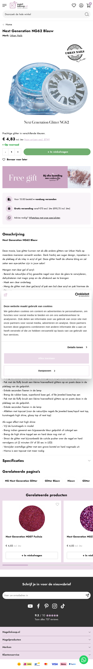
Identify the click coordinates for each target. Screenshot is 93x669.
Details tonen (75, 347)
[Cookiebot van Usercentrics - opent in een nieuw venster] (75, 295)
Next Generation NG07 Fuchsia (24, 536)
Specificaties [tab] (13, 460)
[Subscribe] (87, 595)
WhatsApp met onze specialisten (44, 217)
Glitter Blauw (52, 481)
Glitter (86, 481)
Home (9, 24)
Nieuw (71, 481)
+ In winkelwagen (32, 555)
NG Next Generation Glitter (21, 481)
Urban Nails (16, 35)
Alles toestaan (46, 358)
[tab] (46, 632)
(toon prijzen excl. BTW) (37, 139)
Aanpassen (46, 370)
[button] (57, 505)
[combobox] (46, 14)
